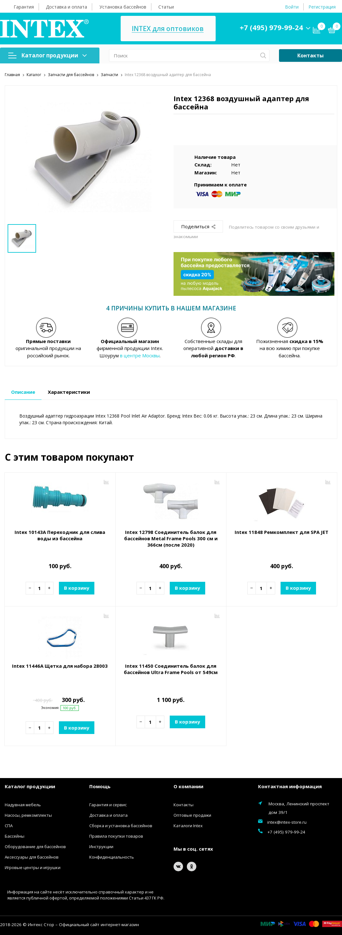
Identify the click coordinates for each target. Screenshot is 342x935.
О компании (188, 786)
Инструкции (101, 846)
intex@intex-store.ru (287, 822)
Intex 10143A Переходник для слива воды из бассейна (60, 535)
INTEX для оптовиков (168, 29)
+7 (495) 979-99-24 (271, 27)
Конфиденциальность (111, 857)
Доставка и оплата (66, 7)
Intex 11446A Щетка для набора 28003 (60, 665)
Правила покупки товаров (116, 836)
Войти (292, 7)
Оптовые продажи (192, 815)
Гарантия (24, 7)
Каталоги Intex (188, 825)
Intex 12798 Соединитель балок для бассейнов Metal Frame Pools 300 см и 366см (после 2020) (171, 538)
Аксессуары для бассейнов (32, 857)
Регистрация (322, 7)
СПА (9, 825)
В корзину (76, 588)
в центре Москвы (140, 355)
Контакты (310, 55)
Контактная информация (290, 786)
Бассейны (14, 836)
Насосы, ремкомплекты (28, 815)
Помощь (100, 786)
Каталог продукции (47, 55)
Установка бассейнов (122, 7)
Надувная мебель (23, 804)
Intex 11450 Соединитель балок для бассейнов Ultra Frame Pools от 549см (171, 668)
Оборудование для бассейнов (35, 846)
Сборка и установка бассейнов (120, 825)
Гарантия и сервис (108, 804)
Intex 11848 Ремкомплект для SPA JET (281, 532)
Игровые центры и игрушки (32, 867)
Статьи (166, 7)
